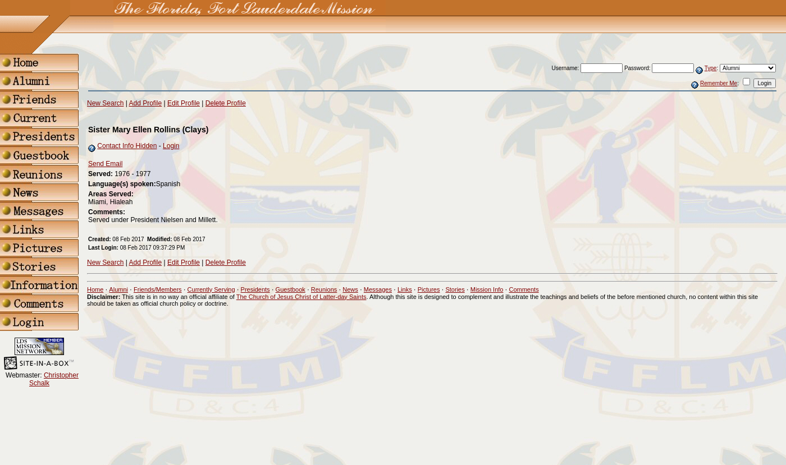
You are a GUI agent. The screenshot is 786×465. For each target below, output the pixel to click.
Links (404, 289)
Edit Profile (183, 103)
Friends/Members (158, 289)
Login (171, 146)
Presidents (255, 289)
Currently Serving (211, 289)
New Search (105, 103)
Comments (523, 289)
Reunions (324, 289)
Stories (454, 289)
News (350, 289)
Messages (378, 289)
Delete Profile (225, 103)
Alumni (118, 289)
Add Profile (145, 103)
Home (95, 289)
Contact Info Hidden (127, 146)
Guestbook (290, 289)
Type (711, 68)
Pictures (429, 289)
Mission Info (487, 289)
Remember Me (718, 83)
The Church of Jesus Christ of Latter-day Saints (301, 296)
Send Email (105, 164)
